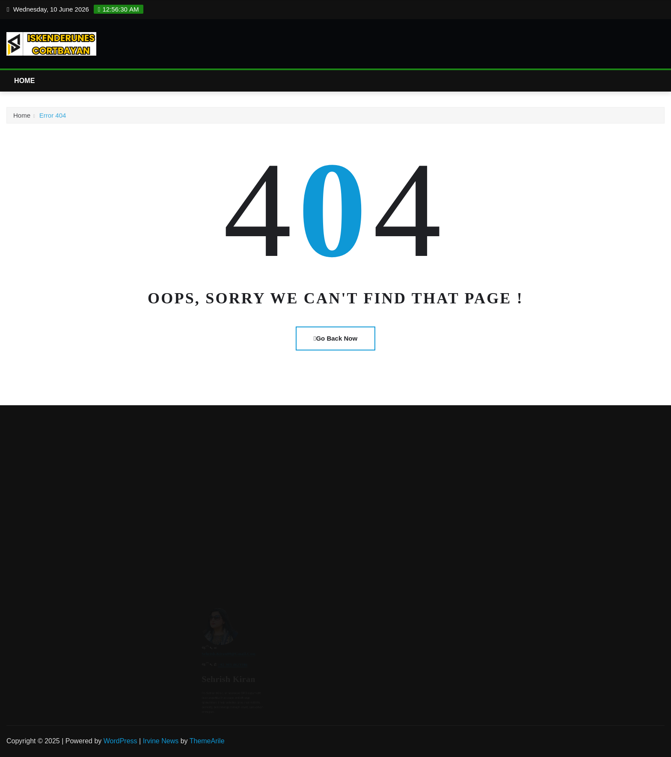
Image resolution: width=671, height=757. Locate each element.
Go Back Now (335, 338)
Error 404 (52, 117)
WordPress (120, 741)
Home (24, 80)
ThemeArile (207, 741)
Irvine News (161, 741)
